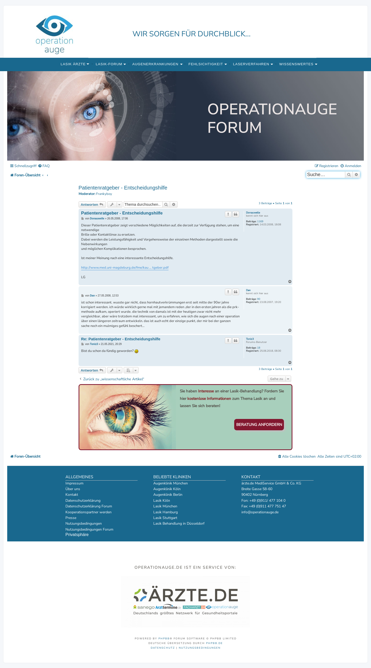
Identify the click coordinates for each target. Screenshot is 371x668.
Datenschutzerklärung (82, 500)
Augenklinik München (170, 483)
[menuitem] (44, 166)
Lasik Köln (161, 500)
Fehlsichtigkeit (205, 64)
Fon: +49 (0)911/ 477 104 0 (263, 500)
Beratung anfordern (259, 424)
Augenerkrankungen (155, 64)
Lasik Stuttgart (165, 517)
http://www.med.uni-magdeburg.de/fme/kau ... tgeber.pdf (124, 267)
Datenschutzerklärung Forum (88, 506)
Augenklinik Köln (167, 488)
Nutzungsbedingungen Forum (89, 529)
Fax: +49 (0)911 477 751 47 (263, 506)
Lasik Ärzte (73, 64)
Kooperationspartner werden (88, 512)
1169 (260, 221)
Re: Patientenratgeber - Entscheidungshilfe (121, 339)
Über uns (72, 488)
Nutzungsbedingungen (83, 523)
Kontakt (71, 494)
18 (258, 347)
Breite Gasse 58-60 (256, 488)
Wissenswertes (296, 64)
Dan (248, 290)
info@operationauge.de (260, 512)
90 (258, 299)
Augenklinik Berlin (167, 494)
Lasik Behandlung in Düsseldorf (179, 523)
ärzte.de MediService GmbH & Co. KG (271, 483)
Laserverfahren (251, 64)
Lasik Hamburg (165, 512)
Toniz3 (250, 339)
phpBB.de (214, 643)
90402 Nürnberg (254, 494)
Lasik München (165, 506)
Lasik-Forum (109, 64)
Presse (70, 517)
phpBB (164, 638)
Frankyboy (104, 194)
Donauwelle (253, 212)
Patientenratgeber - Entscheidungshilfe (123, 188)
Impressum (74, 483)
